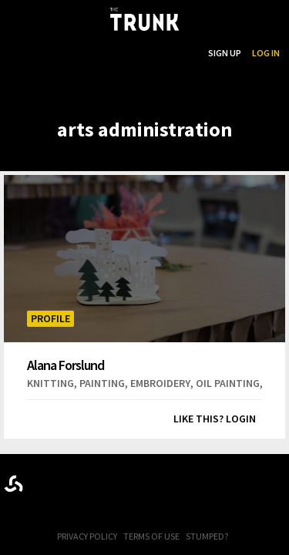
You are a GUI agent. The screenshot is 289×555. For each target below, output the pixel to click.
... (118, 53)
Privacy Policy (87, 536)
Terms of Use (151, 536)
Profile (50, 318)
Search (181, 53)
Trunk (145, 480)
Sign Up (224, 53)
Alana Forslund (65, 364)
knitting (50, 383)
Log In (266, 53)
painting (102, 383)
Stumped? (207, 536)
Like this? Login (214, 419)
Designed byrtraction (13, 484)
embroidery (160, 383)
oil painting (228, 383)
